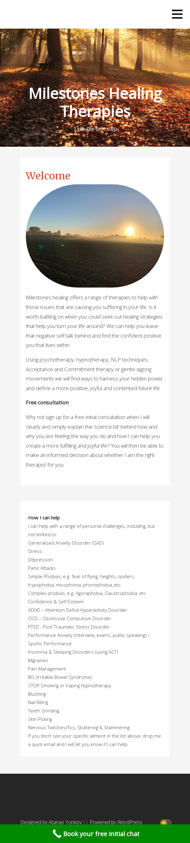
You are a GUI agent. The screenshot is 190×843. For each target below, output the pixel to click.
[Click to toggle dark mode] (166, 822)
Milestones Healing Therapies (95, 102)
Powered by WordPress (116, 822)
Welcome (48, 176)
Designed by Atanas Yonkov (51, 822)
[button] (177, 14)
